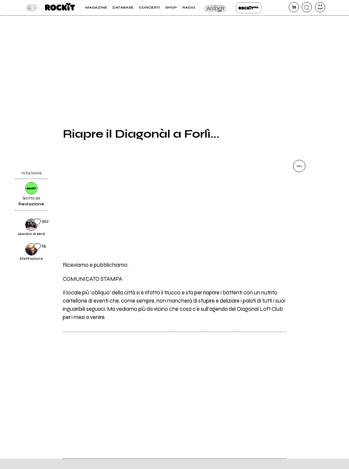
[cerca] (307, 7)
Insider (215, 8)
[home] (60, 7)
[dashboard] (320, 7)
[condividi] (299, 166)
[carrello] (294, 7)
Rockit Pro (248, 7)
